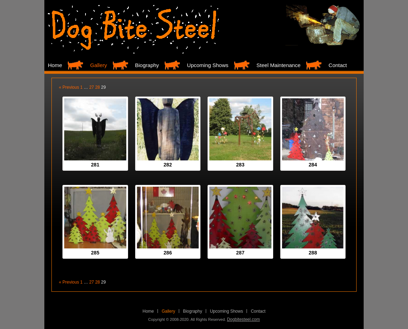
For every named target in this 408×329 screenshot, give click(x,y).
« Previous (69, 87)
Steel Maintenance (279, 65)
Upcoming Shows (207, 65)
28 (97, 87)
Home (55, 65)
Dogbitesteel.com (243, 319)
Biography (147, 65)
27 (91, 87)
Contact (338, 65)
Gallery (98, 65)
